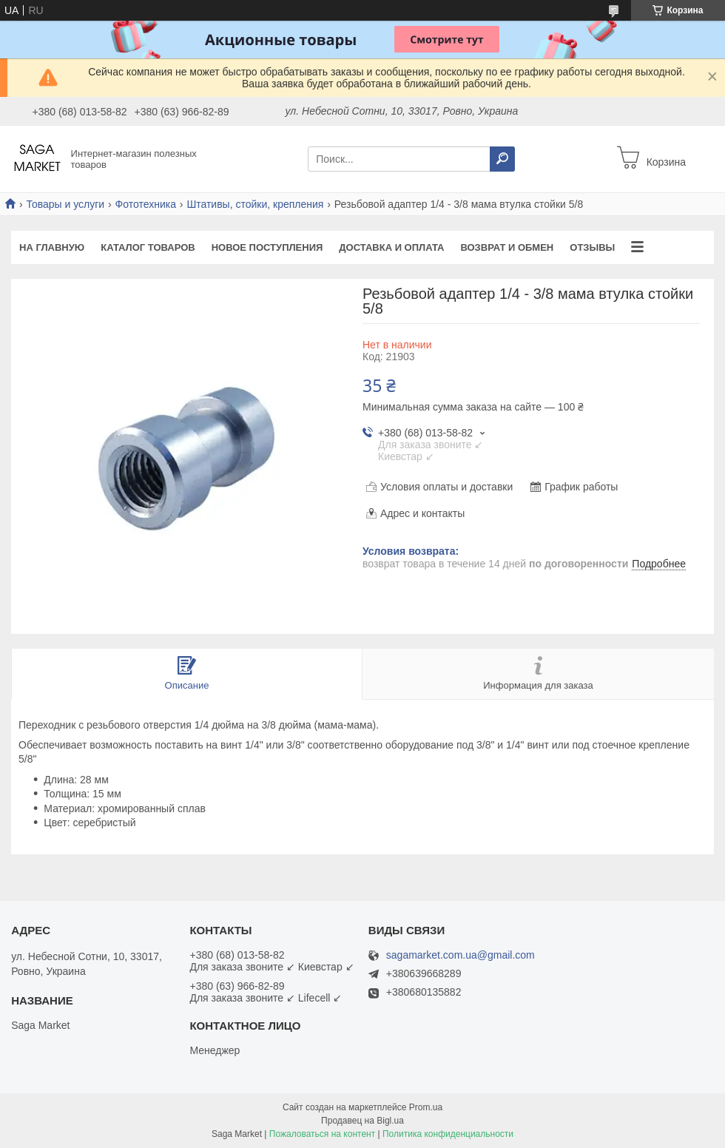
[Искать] (502, 159)
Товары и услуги (65, 204)
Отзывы (592, 247)
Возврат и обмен (506, 247)
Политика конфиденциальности (447, 1134)
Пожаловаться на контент (322, 1134)
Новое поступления (267, 247)
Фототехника (145, 204)
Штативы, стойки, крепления (254, 204)
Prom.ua (425, 1107)
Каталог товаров (148, 247)
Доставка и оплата (391, 247)
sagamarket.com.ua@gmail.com (460, 955)
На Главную (51, 247)
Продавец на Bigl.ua (362, 1120)
